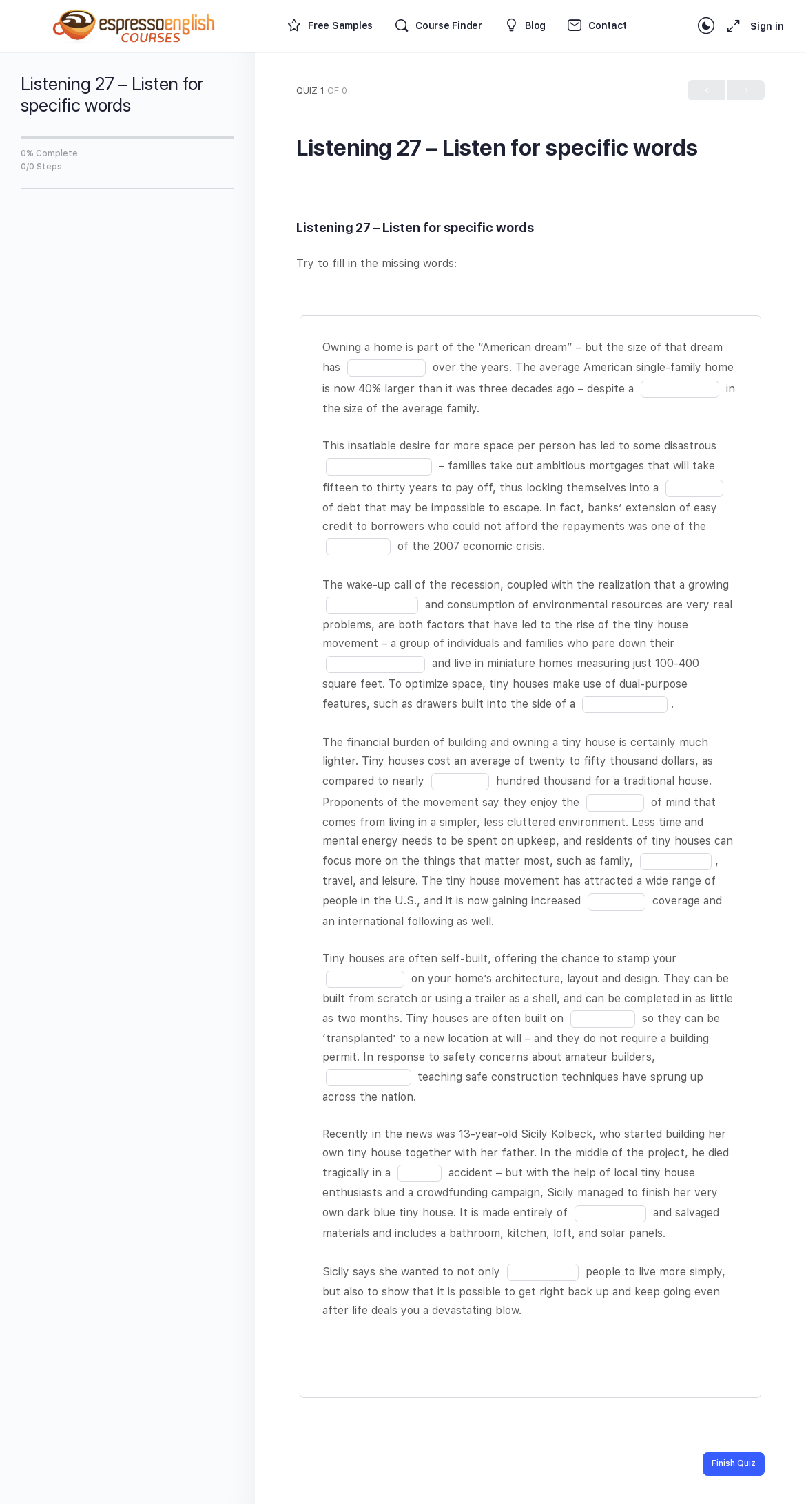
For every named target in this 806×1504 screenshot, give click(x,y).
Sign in (767, 26)
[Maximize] (731, 26)
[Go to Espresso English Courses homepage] (134, 24)
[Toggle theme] (706, 26)
